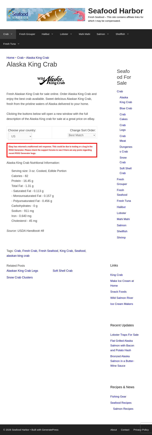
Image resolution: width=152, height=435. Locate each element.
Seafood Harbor (115, 11)
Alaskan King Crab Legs (22, 270)
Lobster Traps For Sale (124, 334)
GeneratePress (50, 429)
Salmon (104, 34)
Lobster (68, 34)
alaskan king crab (18, 255)
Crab (9, 34)
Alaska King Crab (37, 57)
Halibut (49, 34)
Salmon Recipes (123, 408)
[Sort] (82, 135)
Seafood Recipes (120, 402)
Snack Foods (118, 291)
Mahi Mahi (84, 34)
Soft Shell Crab (62, 270)
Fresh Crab (29, 250)
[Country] (20, 136)
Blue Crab (126, 108)
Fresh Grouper (27, 34)
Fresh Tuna (13, 44)
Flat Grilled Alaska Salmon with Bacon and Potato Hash (122, 345)
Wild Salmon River (121, 297)
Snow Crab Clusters (20, 277)
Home (10, 57)
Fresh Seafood (48, 250)
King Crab (66, 250)
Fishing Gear (118, 396)
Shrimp (121, 237)
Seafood (79, 250)
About (113, 429)
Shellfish (124, 34)
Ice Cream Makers (121, 303)
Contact (125, 429)
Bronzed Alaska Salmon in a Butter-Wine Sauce (122, 361)
